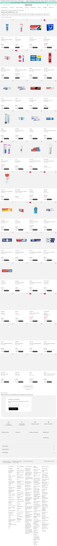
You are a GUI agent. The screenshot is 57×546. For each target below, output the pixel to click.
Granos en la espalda (36, 542)
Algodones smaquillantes (19, 486)
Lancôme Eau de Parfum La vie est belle (28, 489)
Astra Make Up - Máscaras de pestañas (11, 471)
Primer (18, 510)
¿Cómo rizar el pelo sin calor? (37, 511)
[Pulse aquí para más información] (45, 2)
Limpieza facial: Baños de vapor (36, 492)
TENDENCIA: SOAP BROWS (37, 517)
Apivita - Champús (11, 494)
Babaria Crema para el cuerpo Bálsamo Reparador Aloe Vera (29, 508)
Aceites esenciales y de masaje (20, 494)
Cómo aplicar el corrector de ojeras (37, 505)
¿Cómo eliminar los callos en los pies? (37, 479)
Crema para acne (20, 499)
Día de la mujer (44, 468)
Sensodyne (22, 394)
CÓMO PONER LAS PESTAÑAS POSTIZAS (37, 508)
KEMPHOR (15, 394)
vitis (32, 394)
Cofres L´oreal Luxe (20, 470)
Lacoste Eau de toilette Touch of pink (28, 503)
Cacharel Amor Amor (11, 515)
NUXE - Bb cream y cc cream (11, 488)
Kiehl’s (9, 485)
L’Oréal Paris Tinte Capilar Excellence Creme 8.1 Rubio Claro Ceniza (28, 474)
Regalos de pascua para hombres (45, 483)
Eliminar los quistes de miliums (45, 518)
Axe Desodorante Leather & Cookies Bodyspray (28, 520)
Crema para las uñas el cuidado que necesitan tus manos (37, 538)
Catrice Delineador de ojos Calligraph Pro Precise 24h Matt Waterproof (29, 531)
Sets (17, 479)
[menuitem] (5, 7)
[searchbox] (10, 5)
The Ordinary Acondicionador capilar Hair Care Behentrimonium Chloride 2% (28, 526)
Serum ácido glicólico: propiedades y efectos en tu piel (45, 497)
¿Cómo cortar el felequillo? (45, 513)
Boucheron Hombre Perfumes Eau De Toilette (12, 520)
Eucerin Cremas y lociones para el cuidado (11, 482)
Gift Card (12, 7)
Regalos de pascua (45, 477)
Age (9, 474)
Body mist (18, 504)
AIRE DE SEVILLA (11, 499)
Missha (9, 517)
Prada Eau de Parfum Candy (27, 486)
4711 (9, 528)
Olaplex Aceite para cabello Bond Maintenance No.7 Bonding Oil (29, 516)
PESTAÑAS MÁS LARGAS (36, 499)
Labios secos (36, 519)
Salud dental (15, 10)
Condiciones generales (7, 462)
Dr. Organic (10, 394)
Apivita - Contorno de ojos (11, 477)
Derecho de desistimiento (28, 461)
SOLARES (26, 7)
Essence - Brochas (11, 505)
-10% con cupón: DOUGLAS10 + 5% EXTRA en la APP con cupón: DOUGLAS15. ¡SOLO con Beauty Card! (27, 2)
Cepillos (18, 468)
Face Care (18, 521)
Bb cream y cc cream (19, 514)
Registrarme (13, 408)
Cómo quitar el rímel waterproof (37, 473)
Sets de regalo (4, 7)
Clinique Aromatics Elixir (11, 508)
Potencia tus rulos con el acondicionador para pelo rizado (37, 488)
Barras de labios (20, 516)
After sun (18, 503)
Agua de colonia (45, 520)
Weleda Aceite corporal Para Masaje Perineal (28, 469)
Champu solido (44, 487)
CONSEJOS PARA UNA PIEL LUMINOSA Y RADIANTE (45, 509)
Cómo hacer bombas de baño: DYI (45, 528)
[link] (7, 33)
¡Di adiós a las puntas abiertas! (45, 493)
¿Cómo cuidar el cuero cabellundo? (37, 514)
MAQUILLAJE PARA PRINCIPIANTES (45, 525)
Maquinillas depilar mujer (20, 473)
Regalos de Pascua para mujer (45, 480)
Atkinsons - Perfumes (10, 479)
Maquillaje (51, 7)
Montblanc (10, 468)
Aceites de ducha (20, 492)
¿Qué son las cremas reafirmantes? (36, 531)
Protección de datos (6, 461)
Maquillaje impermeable (19, 519)
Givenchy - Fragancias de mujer (12, 524)
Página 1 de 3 (28, 389)
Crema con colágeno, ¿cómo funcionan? (45, 501)
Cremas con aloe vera (37, 476)
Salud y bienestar (9, 10)
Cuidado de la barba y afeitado (45, 475)
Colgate (6, 394)
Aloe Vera (35, 544)
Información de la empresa (17, 461)
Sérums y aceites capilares (20, 497)
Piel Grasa (44, 522)
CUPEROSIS (44, 530)
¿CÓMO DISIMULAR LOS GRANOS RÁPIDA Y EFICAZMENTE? (37, 522)
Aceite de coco (36, 484)
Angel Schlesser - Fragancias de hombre (11, 491)
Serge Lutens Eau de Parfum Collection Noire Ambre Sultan (28, 494)
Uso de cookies (16, 462)
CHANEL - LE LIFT (11, 495)
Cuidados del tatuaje (44, 490)
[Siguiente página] (33, 389)
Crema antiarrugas (20, 483)
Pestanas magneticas (44, 515)
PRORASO (10, 497)
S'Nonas (29, 394)
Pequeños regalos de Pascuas (45, 485)
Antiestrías (19, 508)
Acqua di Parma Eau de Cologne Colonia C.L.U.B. (29, 478)
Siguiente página (28, 386)
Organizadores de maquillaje (20, 482)
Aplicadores (19, 488)
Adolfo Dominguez (11, 510)
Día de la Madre (19, 7)
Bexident (2, 394)
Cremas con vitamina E (36, 534)
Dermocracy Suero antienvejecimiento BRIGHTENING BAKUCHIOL (28, 499)
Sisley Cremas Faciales (11, 502)
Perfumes (45, 7)
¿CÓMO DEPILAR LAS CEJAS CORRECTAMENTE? (37, 495)
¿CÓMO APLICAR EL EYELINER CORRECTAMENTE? (37, 482)
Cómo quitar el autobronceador (45, 505)
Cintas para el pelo (20, 501)
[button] (28, 446)
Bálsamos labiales (20, 474)
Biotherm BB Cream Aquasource (28, 512)
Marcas (39, 7)
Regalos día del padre (45, 471)
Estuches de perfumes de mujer (20, 477)
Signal (26, 394)
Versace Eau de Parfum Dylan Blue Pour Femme (28, 482)
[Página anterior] (24, 389)
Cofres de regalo (45, 473)
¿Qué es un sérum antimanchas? (37, 502)
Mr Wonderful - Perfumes (11, 513)
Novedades (33, 7)
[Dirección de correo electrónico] (18, 405)
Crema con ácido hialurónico (37, 470)
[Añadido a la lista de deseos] (13, 20)
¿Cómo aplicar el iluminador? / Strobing (37, 527)
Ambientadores (19, 506)
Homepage (3, 10)
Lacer (18, 394)
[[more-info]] (6, 17)
